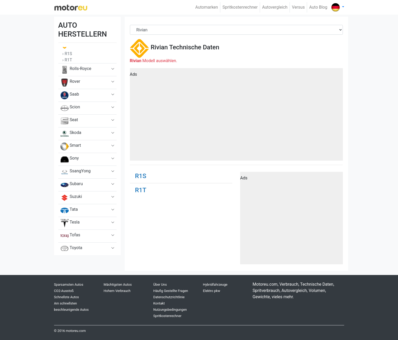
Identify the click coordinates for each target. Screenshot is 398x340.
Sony (69, 159)
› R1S (67, 53)
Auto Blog (318, 7)
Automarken (206, 7)
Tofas (70, 236)
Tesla (70, 223)
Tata (69, 210)
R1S (140, 176)
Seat (69, 121)
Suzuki (71, 198)
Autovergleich (274, 7)
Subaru (71, 185)
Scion (70, 108)
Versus (298, 7)
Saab (69, 95)
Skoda (70, 134)
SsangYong (75, 172)
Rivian (159, 47)
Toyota (71, 248)
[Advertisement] (236, 116)
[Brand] (236, 30)
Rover (70, 82)
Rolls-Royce (75, 70)
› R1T (67, 59)
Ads (133, 74)
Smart (70, 146)
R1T (140, 190)
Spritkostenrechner (240, 7)
